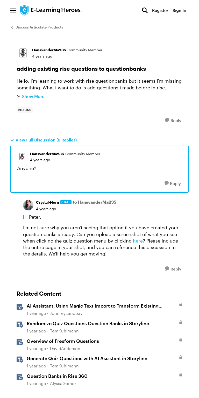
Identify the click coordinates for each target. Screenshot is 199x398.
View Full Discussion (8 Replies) (43, 140)
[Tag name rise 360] (25, 110)
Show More (30, 96)
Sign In (179, 10)
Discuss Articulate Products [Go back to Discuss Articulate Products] (36, 27)
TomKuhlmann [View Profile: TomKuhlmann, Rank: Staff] (64, 330)
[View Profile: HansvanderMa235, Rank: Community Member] (23, 53)
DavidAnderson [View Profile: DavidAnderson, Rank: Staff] (65, 348)
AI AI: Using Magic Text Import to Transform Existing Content (93, 306)
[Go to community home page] (51, 10)
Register (160, 10)
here (138, 241)
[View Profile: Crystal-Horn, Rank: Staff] (28, 205)
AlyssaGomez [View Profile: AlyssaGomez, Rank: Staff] (63, 383)
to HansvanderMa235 (94, 202)
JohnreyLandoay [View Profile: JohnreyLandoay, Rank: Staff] (66, 313)
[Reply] (173, 120)
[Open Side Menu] (13, 10)
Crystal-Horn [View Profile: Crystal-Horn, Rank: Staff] (47, 202)
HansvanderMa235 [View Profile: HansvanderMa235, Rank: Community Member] (49, 50)
